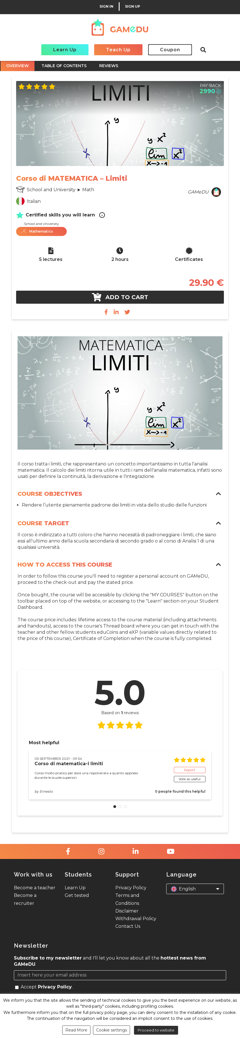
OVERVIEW (17, 65)
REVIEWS (108, 65)
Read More (76, 1030)
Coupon (170, 49)
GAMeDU (198, 192)
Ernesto (46, 791)
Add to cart (120, 297)
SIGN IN (106, 6)
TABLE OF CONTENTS (64, 65)
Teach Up (118, 49)
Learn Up (65, 49)
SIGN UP (132, 6)
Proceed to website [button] (156, 1030)
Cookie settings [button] (111, 1030)
